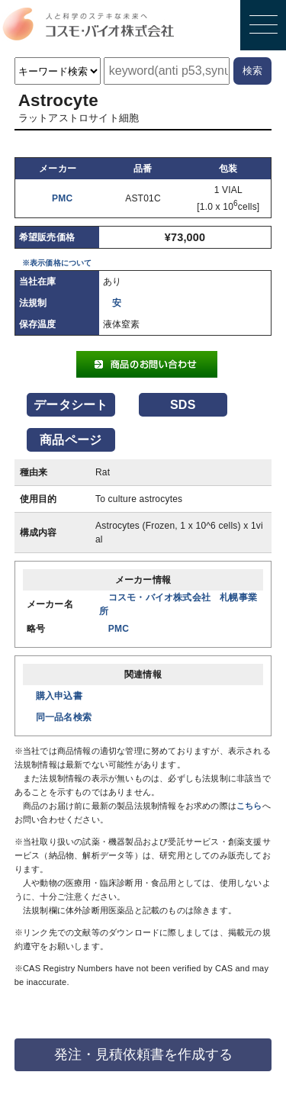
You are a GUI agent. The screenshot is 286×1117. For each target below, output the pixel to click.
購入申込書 (59, 695)
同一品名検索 (64, 717)
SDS (183, 404)
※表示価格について (57, 263)
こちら (249, 805)
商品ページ (70, 439)
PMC (62, 198)
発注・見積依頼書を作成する (143, 1054)
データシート (71, 404)
